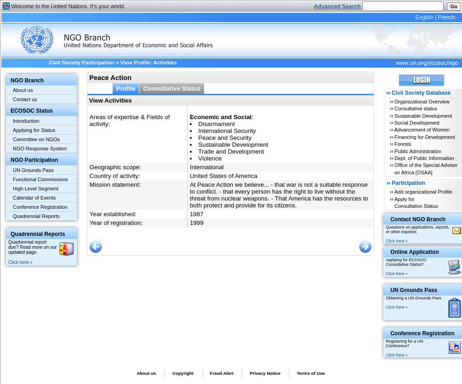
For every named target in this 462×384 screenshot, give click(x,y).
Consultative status (415, 108)
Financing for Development (424, 137)
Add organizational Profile (423, 192)
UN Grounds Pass (33, 170)
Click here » (20, 262)
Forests (402, 144)
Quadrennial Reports (36, 216)
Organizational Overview (422, 101)
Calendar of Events (34, 198)
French (446, 17)
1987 (197, 214)
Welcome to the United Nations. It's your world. (68, 6)
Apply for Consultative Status (416, 202)
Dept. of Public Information (424, 158)
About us (23, 90)
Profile (126, 88)
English (424, 17)
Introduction (26, 121)
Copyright (183, 373)
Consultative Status (171, 88)
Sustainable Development (423, 116)
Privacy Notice (265, 373)
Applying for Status (34, 130)
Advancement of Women (422, 129)
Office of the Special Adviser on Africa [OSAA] (425, 168)
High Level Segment (35, 188)
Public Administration (417, 151)
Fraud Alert (221, 373)
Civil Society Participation (81, 62)
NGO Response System (40, 148)
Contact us (25, 99)
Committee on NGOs (36, 139)
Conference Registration (40, 207)
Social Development (416, 123)
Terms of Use (311, 373)
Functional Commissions (40, 179)
